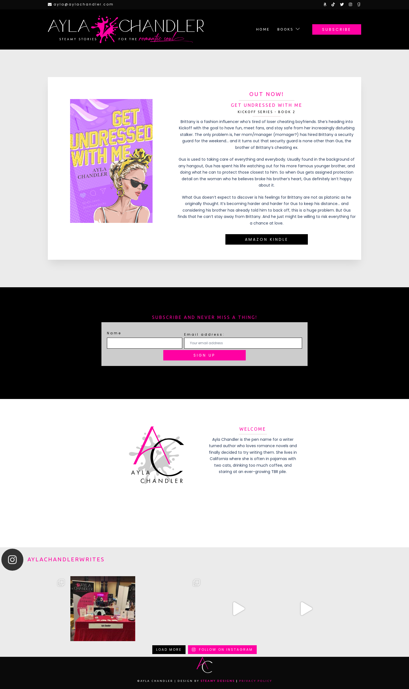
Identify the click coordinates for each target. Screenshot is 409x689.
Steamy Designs (218, 680)
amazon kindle (266, 239)
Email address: (243, 340)
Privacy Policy (255, 680)
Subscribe (336, 29)
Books (285, 29)
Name (114, 333)
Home (263, 29)
